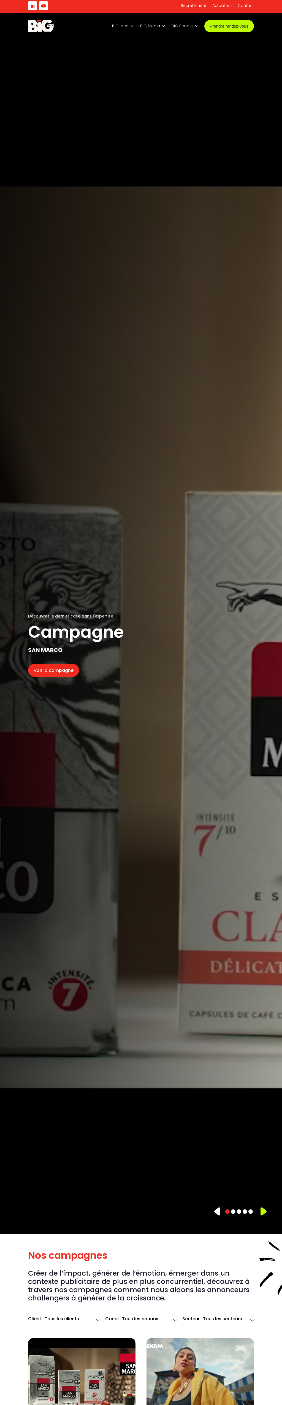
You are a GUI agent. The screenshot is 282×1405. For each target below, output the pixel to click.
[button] (218, 1211)
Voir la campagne (54, 670)
